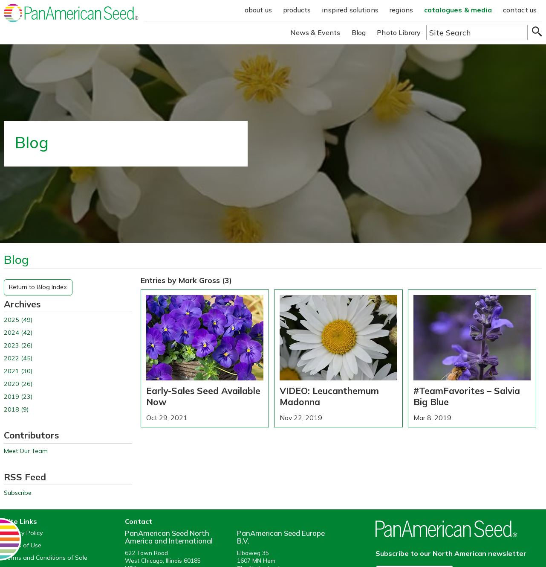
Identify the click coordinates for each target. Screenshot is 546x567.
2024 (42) (18, 332)
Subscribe (18, 493)
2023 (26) (18, 345)
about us (258, 10)
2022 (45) (18, 358)
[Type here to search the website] (477, 32)
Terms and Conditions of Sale (45, 557)
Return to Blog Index (38, 287)
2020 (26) (18, 384)
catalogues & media (458, 10)
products (297, 10)
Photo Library (399, 32)
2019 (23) (18, 396)
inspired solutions (350, 10)
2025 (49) (18, 320)
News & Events (315, 32)
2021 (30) (18, 371)
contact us (520, 10)
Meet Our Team (26, 451)
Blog (359, 32)
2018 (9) (16, 409)
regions (401, 10)
